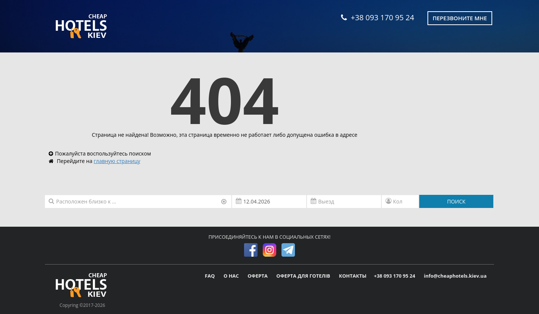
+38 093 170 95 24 (377, 17)
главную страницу (117, 160)
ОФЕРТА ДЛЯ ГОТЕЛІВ (303, 275)
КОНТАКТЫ (352, 275)
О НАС (231, 275)
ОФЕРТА (258, 275)
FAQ (210, 275)
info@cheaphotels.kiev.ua (455, 275)
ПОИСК (456, 201)
